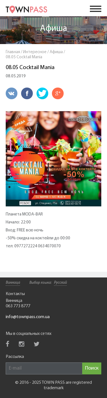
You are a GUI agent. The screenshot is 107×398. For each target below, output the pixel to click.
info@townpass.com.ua (28, 317)
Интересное (35, 52)
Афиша (53, 28)
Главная (13, 52)
